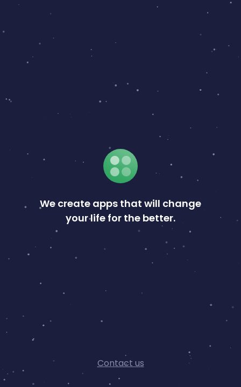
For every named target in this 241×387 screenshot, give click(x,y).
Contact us (120, 363)
